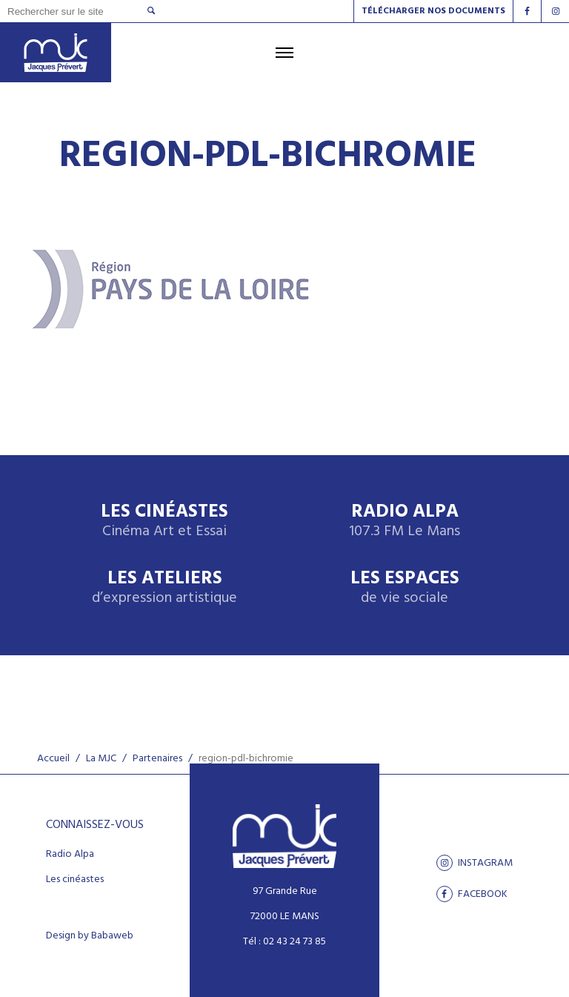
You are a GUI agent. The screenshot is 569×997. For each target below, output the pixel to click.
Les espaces (404, 588)
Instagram (474, 863)
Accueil (53, 758)
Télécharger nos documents (433, 11)
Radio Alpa (404, 521)
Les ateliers (164, 588)
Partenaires (157, 758)
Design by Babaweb (89, 936)
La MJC (101, 758)
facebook (472, 894)
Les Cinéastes (164, 521)
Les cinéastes (75, 880)
